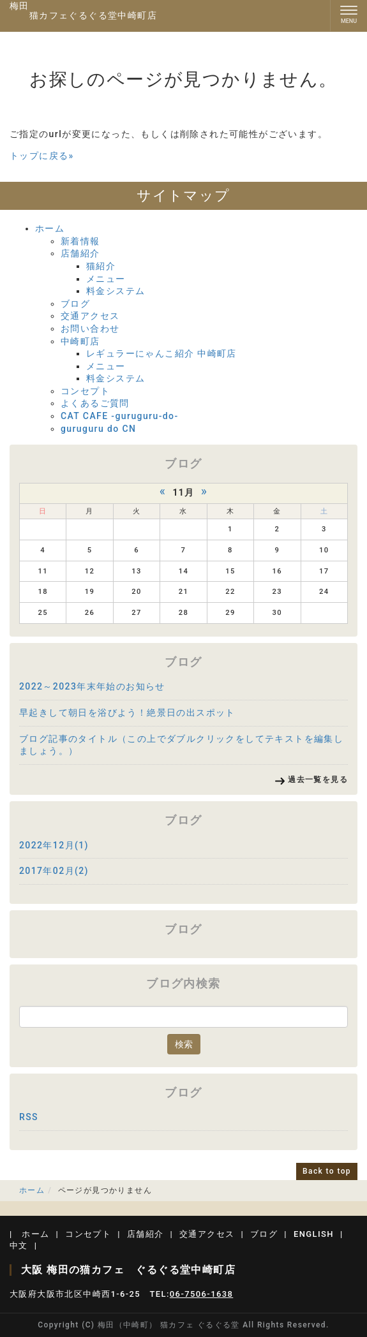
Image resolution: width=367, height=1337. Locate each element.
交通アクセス (90, 316)
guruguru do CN (98, 429)
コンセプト (85, 391)
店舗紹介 (80, 253)
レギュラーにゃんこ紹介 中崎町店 (161, 353)
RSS (28, 1117)
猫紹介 (101, 266)
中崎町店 (80, 341)
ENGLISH (314, 1234)
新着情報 (80, 241)
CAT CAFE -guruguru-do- (120, 416)
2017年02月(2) (54, 871)
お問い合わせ (90, 328)
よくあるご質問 (95, 403)
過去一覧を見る (318, 779)
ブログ (75, 304)
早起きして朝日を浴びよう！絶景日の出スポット (127, 712)
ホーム (49, 228)
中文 (19, 1245)
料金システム (115, 291)
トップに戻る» (42, 156)
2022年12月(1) (54, 845)
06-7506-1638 (201, 1294)
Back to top (327, 1171)
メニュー (106, 279)
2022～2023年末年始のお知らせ (92, 686)
